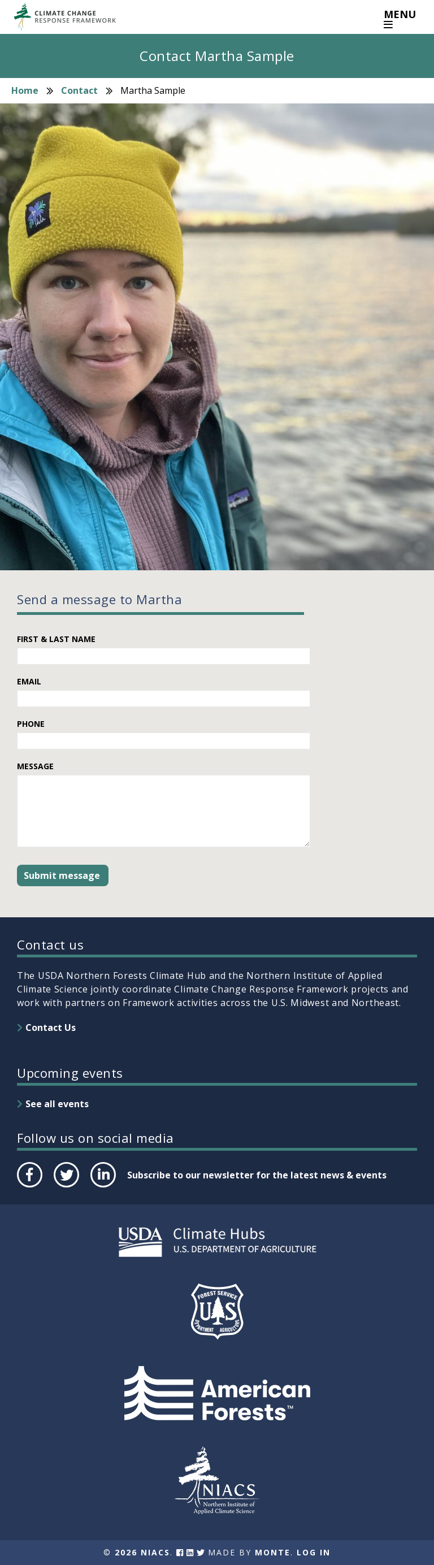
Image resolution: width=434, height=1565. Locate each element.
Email (29, 681)
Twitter (66, 1186)
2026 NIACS (142, 1552)
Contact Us (50, 1027)
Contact (79, 90)
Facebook (29, 1186)
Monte (272, 1552)
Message (35, 766)
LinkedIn (102, 1186)
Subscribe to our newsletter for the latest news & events (257, 1175)
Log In (314, 1552)
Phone (31, 723)
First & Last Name (56, 639)
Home (24, 90)
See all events (57, 1104)
